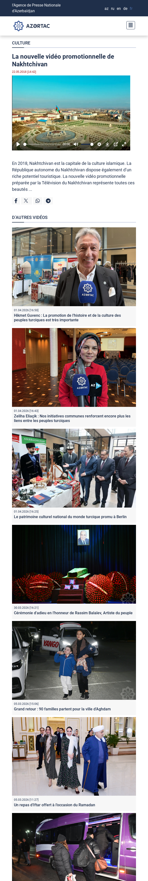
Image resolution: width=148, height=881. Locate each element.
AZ (107, 8)
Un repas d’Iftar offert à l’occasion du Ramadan (54, 805)
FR (131, 8)
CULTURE (21, 42)
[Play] (18, 144)
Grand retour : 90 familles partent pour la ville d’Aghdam (62, 709)
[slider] (42, 144)
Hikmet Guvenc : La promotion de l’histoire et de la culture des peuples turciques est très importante (67, 317)
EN (119, 8)
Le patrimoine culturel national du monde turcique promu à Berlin (70, 517)
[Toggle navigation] (129, 25)
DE (125, 8)
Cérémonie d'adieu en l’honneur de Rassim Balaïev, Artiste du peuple (73, 613)
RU (112, 8)
